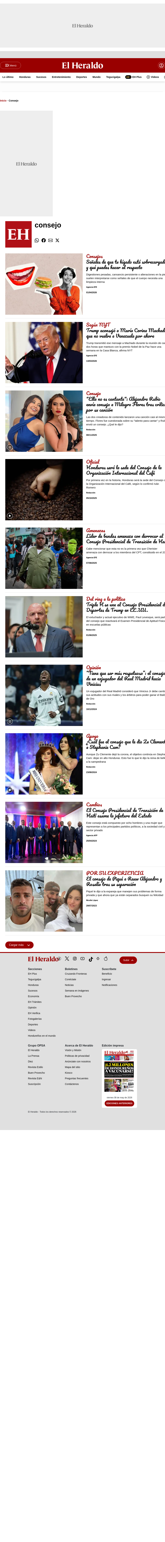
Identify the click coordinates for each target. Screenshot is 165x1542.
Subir (128, 960)
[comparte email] (50, 241)
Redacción (90, 430)
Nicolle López (92, 901)
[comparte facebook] (44, 241)
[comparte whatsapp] (37, 241)
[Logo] (82, 65)
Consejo (13, 101)
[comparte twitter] (57, 241)
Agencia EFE (91, 287)
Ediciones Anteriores (119, 1104)
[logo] (35, 959)
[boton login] (161, 65)
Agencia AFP (91, 836)
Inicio (3, 101)
